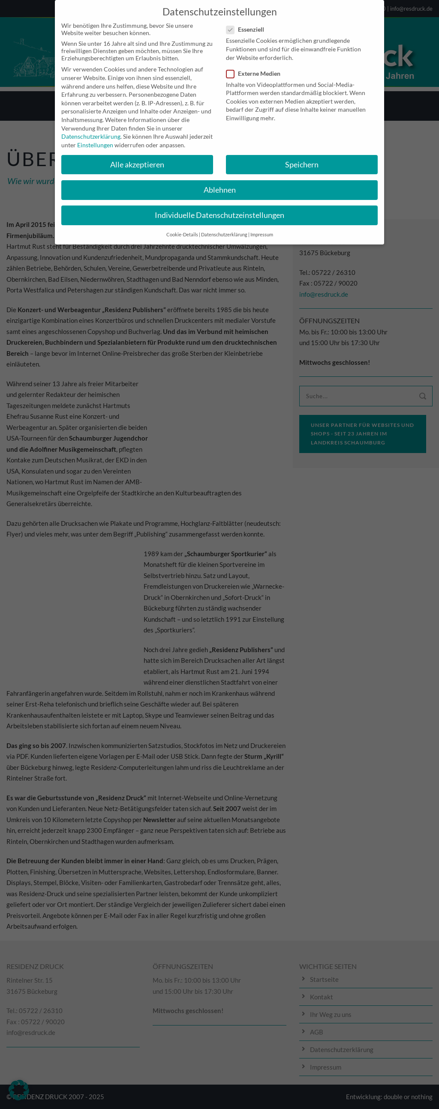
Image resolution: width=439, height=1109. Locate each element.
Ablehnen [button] (220, 182)
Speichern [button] (302, 157)
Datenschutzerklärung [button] (224, 227)
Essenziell (248, 22)
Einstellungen (95, 137)
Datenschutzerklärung (90, 129)
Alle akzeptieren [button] (137, 157)
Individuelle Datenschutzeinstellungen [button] (219, 207)
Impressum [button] (261, 227)
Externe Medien (257, 66)
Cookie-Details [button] (182, 227)
